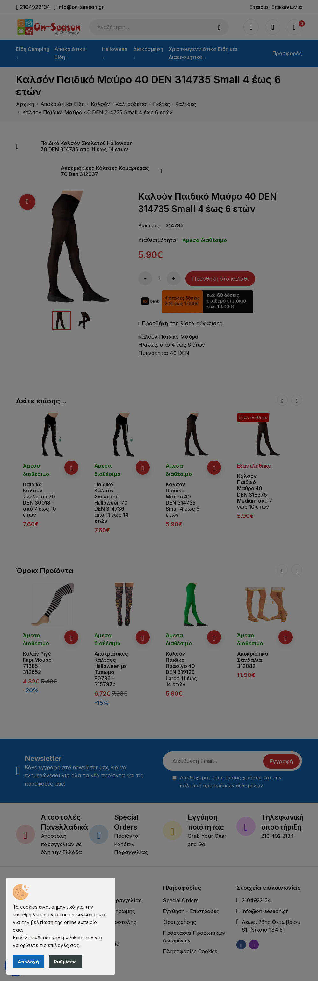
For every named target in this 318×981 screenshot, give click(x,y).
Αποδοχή (28, 961)
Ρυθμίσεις (65, 961)
